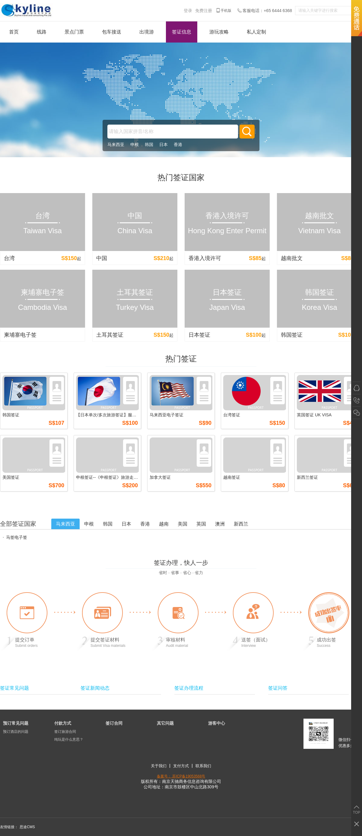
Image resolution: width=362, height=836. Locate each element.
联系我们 (203, 766)
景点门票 (74, 31)
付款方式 (62, 723)
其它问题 (165, 723)
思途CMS (27, 827)
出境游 (146, 31)
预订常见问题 (15, 723)
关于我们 (159, 766)
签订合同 (114, 723)
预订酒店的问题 (15, 732)
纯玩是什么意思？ (68, 739)
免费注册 (203, 10)
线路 (41, 31)
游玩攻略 (219, 31)
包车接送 (111, 31)
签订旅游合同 (65, 732)
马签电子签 (16, 537)
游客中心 (216, 723)
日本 (163, 144)
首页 (14, 31)
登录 (188, 10)
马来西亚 (115, 144)
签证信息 (181, 31)
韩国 (149, 144)
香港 (178, 144)
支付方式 (181, 766)
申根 (134, 144)
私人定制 (256, 31)
